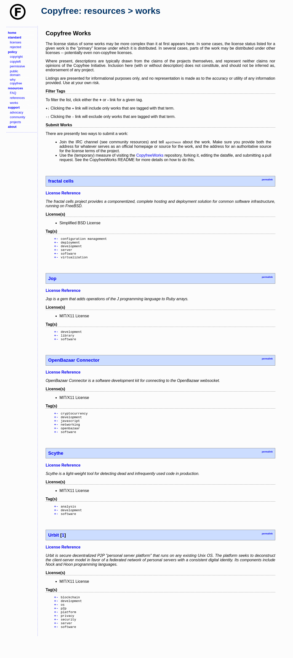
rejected (15, 47)
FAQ (13, 93)
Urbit (53, 548)
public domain (15, 73)
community (17, 117)
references (17, 98)
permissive (17, 66)
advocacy (16, 112)
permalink (267, 179)
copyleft (15, 61)
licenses (15, 42)
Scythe (55, 464)
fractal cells (60, 181)
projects (15, 122)
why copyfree (16, 81)
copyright (16, 56)
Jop (52, 282)
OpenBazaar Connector (73, 366)
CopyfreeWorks (149, 155)
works (14, 103)
